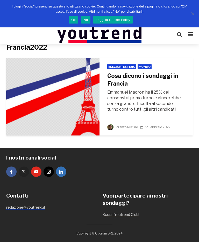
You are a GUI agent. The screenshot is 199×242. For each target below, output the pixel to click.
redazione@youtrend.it (25, 207)
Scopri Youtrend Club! (121, 214)
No (85, 20)
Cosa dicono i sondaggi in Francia (142, 79)
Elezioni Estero (121, 67)
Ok (73, 20)
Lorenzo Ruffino (122, 127)
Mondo (145, 67)
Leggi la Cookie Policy (113, 20)
